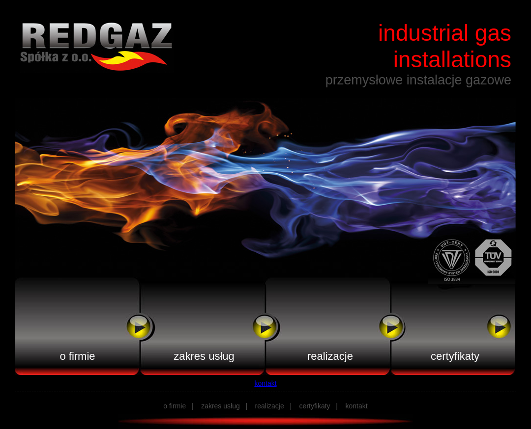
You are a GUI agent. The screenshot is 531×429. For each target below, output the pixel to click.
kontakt (265, 383)
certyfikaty (455, 356)
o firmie (77, 356)
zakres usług (204, 356)
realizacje (330, 356)
